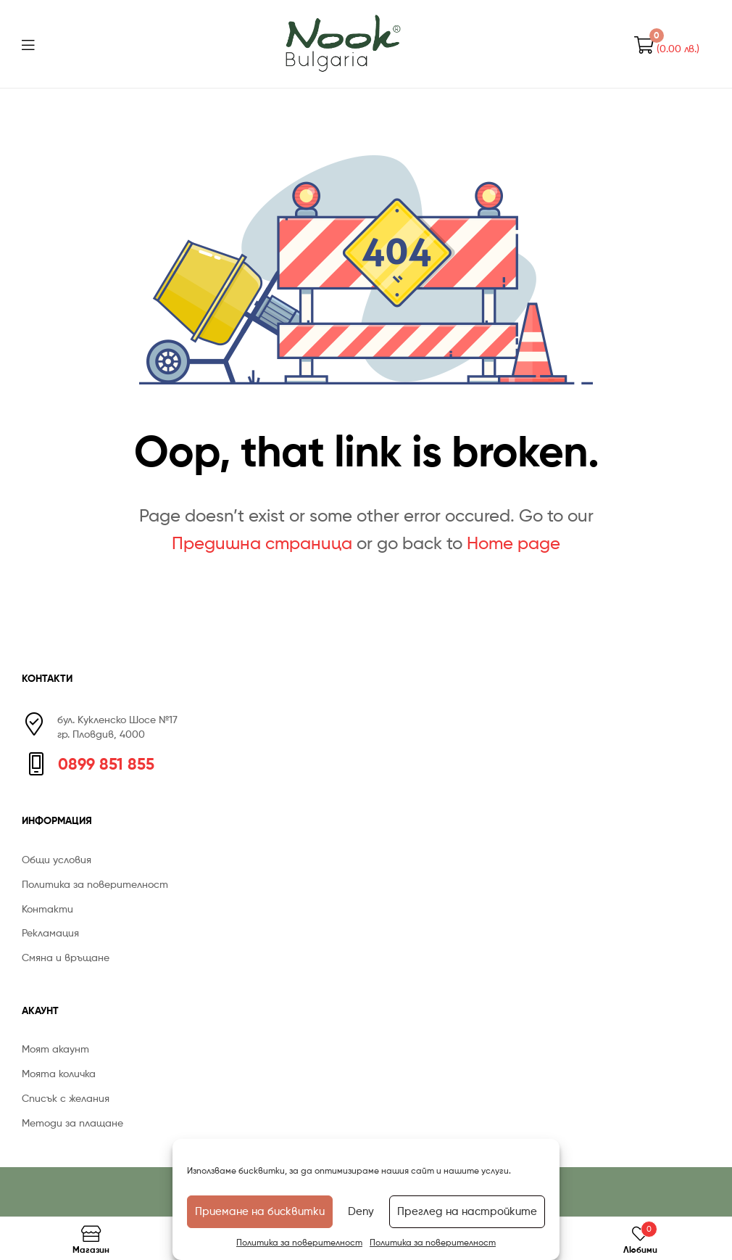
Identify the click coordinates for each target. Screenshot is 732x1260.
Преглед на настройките (467, 1211)
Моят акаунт (55, 1048)
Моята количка (59, 1073)
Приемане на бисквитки (260, 1211)
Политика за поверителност (299, 1242)
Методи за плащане (72, 1122)
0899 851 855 (106, 764)
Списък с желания (65, 1098)
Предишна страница (262, 542)
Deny (361, 1211)
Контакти (47, 908)
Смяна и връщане (65, 957)
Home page (513, 542)
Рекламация (50, 932)
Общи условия (56, 859)
